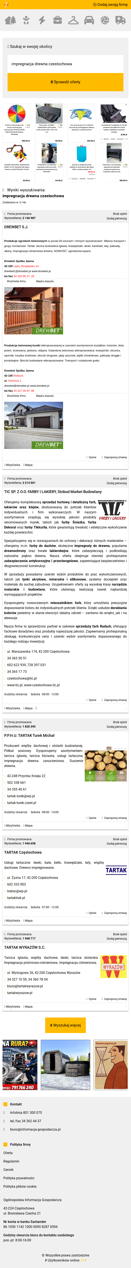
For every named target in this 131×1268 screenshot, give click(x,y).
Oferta (8, 1153)
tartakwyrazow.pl (19, 993)
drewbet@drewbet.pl (16, 385)
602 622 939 (16, 665)
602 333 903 (16, 884)
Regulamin (11, 1161)
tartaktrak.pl (16, 898)
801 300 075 (32, 1113)
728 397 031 (36, 665)
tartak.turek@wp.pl (21, 796)
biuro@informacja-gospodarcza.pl (35, 1129)
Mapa (28, 465)
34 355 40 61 (17, 789)
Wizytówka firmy (16, 281)
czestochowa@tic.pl (22, 678)
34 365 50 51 (17, 658)
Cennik (8, 1170)
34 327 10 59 (17, 979)
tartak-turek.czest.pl (21, 803)
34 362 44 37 (31, 1121)
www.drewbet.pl (41, 271)
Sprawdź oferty (66, 82)
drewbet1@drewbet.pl (17, 271)
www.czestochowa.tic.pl (42, 685)
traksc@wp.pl (17, 891)
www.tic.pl (14, 685)
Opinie (92, 457)
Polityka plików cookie (19, 1186)
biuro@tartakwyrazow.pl (25, 986)
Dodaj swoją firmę (110, 5)
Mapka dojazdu (45, 281)
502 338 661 (16, 783)
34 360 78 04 (38, 979)
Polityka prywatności (18, 1178)
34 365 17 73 (17, 672)
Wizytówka (12, 465)
